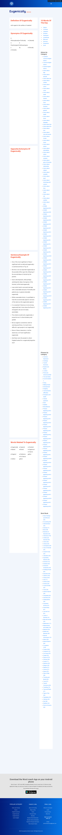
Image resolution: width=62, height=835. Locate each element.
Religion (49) (46, 665)
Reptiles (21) (46, 667)
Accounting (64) (47, 521)
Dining (44, 382)
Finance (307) (46, 577)
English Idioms (16, 815)
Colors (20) (46, 541)
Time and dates (47, 376)
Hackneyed (45, 35)
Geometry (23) (46, 597)
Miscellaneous (46, 406)
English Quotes (16, 813)
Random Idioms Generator (33, 819)
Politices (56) (46, 659)
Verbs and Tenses (16, 807)
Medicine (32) (46, 629)
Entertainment (46, 386)
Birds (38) (45, 529)
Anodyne (45, 33)
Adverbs (33, 815)
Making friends (46, 384)
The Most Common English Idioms (47, 58)
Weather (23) (46, 703)
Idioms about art (47, 78)
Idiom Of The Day (33, 807)
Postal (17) (46, 661)
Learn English (16, 817)
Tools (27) (45, 681)
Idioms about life (47, 126)
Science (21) (46, 669)
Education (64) (46, 573)
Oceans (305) (46, 649)
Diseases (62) (46, 563)
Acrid (44, 45)
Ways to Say (33, 809)
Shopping (45, 388)
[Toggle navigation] (51, 3)
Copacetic (45, 31)
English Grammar (16, 811)
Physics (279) (46, 657)
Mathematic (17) (47, 623)
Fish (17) (45, 579)
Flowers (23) (46, 583)
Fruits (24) (45, 589)
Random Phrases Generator (33, 821)
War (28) (45, 701)
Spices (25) (46, 671)
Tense (33, 811)
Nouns (16, 809)
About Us (48, 813)
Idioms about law (47, 124)
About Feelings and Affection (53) (46, 517)
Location (45, 370)
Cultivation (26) (47, 555)
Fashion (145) (46, 575)
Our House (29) (46, 653)
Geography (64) (47, 595)
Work (44, 402)
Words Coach (30, 831)
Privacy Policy (48, 811)
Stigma (45, 27)
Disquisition (46, 43)
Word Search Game (33, 823)
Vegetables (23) (47, 697)
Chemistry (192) (47, 535)
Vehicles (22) (46, 699)
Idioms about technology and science (47, 182)
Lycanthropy (46, 37)
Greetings (45, 360)
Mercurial (45, 39)
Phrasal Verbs (33, 813)
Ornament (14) (46, 651)
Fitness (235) (46, 581)
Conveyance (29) (47, 545)
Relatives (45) (46, 663)
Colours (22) (46, 543)
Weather (45, 404)
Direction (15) (46, 561)
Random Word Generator (32, 817)
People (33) (46, 655)
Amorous (45, 41)
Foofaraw (45, 29)
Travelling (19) (46, 687)
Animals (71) (46, 527)
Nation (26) (46, 639)
